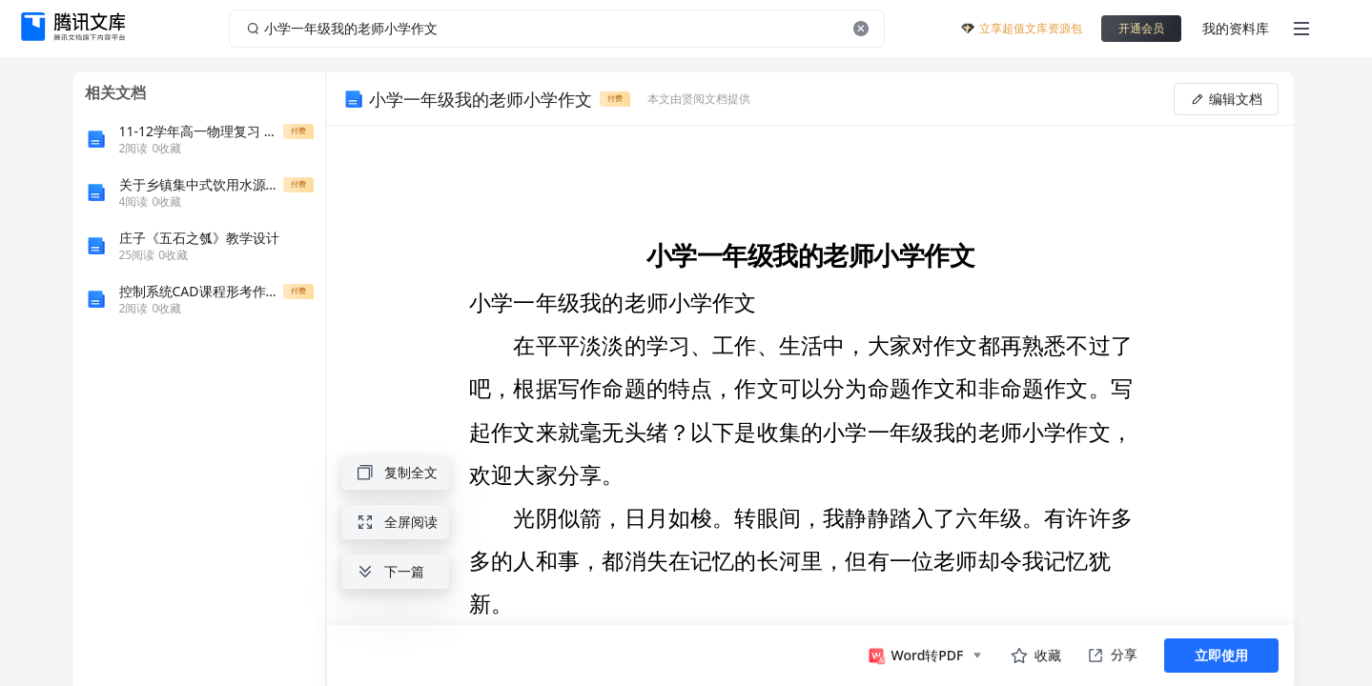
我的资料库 (1235, 28)
